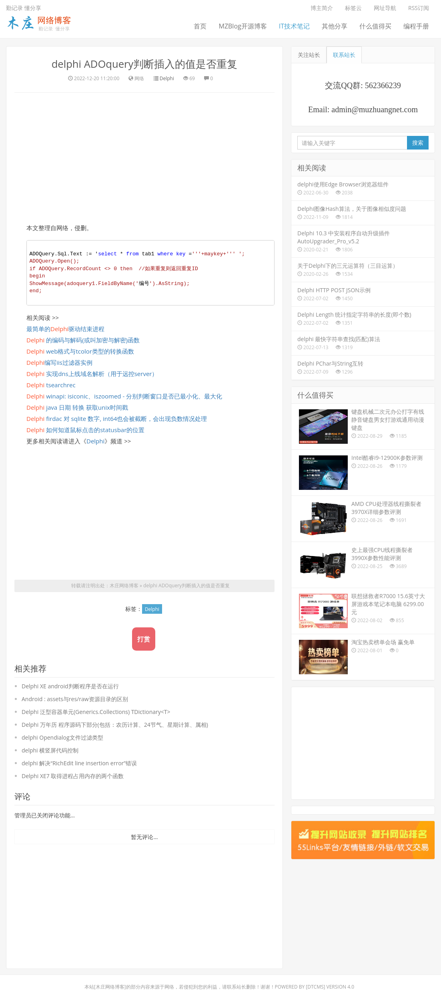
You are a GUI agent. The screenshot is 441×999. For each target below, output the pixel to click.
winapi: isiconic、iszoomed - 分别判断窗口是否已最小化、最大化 (124, 396)
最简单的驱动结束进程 (65, 329)
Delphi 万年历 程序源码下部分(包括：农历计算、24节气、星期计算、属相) (115, 724)
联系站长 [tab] (344, 55)
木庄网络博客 (124, 585)
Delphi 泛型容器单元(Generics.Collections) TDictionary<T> (96, 712)
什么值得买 (375, 26)
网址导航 (385, 8)
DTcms (315, 986)
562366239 (383, 85)
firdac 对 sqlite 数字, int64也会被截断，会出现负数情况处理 (116, 419)
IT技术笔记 (294, 26)
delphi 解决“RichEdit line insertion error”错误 (79, 763)
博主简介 (322, 8)
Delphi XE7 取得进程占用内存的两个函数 (73, 776)
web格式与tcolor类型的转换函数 (80, 351)
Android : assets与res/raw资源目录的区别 (75, 699)
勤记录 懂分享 (23, 8)
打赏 (143, 639)
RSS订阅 (418, 8)
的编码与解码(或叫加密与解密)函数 (83, 340)
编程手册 (416, 26)
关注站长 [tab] (309, 55)
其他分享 (334, 26)
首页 (200, 26)
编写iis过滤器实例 (59, 362)
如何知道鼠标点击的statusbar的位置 (85, 430)
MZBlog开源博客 (242, 26)
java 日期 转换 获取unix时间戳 (77, 407)
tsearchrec (51, 385)
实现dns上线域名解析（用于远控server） (92, 374)
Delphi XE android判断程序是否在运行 (70, 686)
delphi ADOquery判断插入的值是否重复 (144, 64)
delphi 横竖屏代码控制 (50, 750)
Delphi (167, 78)
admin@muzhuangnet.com (374, 109)
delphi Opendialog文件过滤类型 (62, 737)
